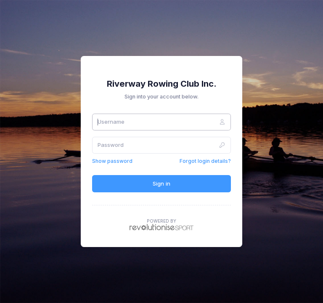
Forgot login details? (205, 161)
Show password (112, 161)
